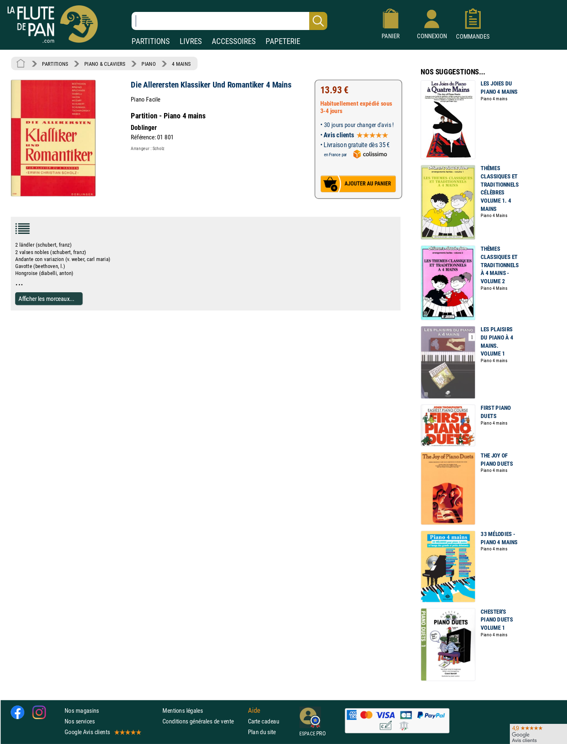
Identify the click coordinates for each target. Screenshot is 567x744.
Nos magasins (82, 710)
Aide (254, 710)
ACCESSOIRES (234, 41)
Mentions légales (182, 710)
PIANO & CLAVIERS (104, 63)
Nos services (80, 721)
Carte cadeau (263, 721)
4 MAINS (181, 63)
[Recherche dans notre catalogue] (229, 21)
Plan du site (262, 731)
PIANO (148, 63)
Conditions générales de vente (203, 721)
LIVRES (191, 41)
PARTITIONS (151, 41)
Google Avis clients (102, 731)
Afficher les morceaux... (46, 298)
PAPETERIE (283, 41)
